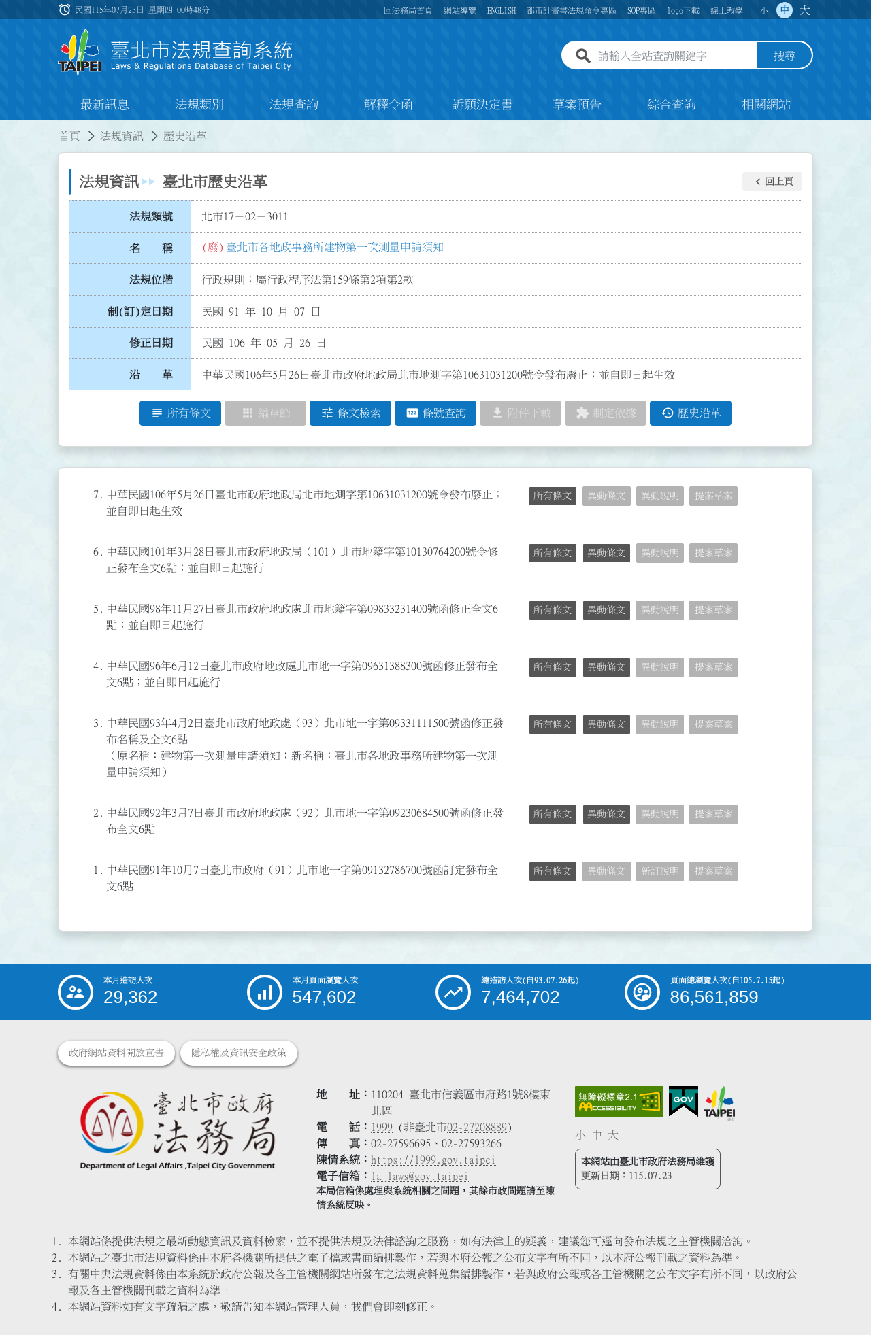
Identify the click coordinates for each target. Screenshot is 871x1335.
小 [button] (764, 10)
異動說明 (660, 496)
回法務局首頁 (408, 10)
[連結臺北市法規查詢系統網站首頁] (175, 52)
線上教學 (726, 10)
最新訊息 (104, 105)
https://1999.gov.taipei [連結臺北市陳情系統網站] (433, 1159)
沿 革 (151, 374)
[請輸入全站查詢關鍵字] (675, 56)
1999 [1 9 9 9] (382, 1126)
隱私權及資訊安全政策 (238, 1053)
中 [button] (784, 10)
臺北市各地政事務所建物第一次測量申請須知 (335, 246)
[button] (772, 181)
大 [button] (805, 10)
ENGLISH (501, 10)
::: (8, 127)
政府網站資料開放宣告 (116, 1053)
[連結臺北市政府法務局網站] (177, 1130)
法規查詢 (293, 105)
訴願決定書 (482, 105)
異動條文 (606, 496)
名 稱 (151, 248)
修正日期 (151, 343)
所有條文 (552, 496)
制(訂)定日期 (140, 311)
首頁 (69, 136)
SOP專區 (641, 10)
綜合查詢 (671, 105)
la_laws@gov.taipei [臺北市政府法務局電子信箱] (420, 1175)
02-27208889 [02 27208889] (477, 1126)
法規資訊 (122, 136)
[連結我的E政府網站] (683, 1101)
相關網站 (766, 105)
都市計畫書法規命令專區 (572, 10)
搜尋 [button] (784, 56)
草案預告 (577, 105)
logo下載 (683, 10)
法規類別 (199, 105)
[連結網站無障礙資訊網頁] (619, 1101)
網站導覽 (460, 10)
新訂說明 (660, 871)
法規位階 (151, 279)
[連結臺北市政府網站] (719, 1103)
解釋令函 (388, 105)
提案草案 (714, 496)
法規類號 (151, 216)
